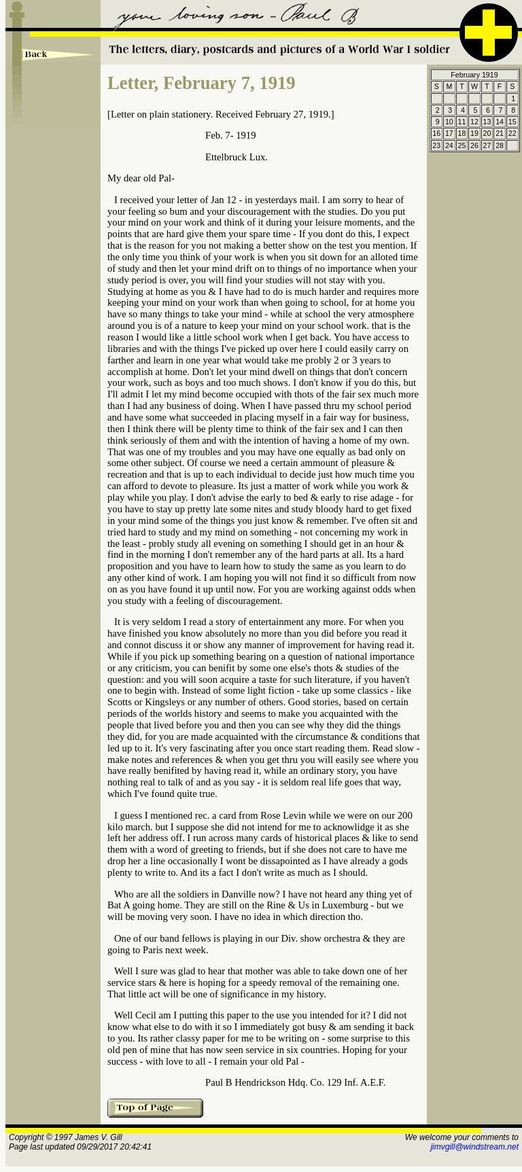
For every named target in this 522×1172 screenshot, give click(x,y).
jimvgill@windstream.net (474, 1147)
